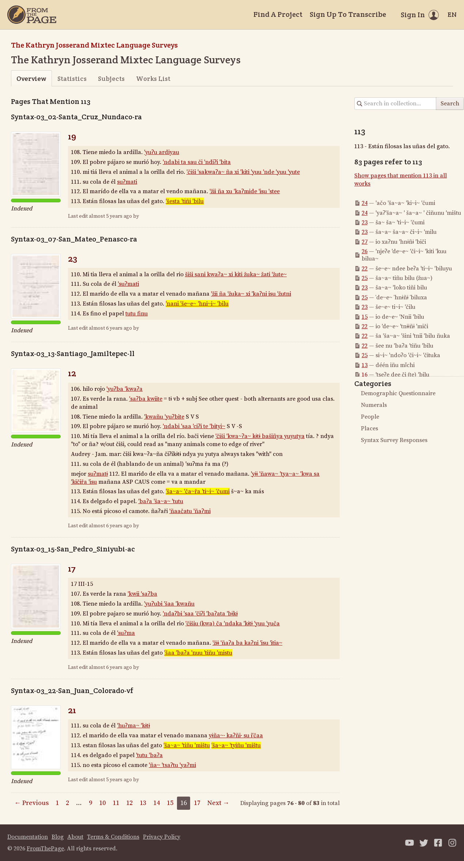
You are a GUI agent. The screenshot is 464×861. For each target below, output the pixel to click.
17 (72, 568)
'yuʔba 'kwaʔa (124, 389)
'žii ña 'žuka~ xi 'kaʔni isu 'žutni (251, 293)
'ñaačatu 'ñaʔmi (190, 511)
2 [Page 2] (67, 803)
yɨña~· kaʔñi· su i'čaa (236, 735)
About (75, 837)
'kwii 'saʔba (142, 594)
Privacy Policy (161, 837)
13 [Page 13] (143, 803)
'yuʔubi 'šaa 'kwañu (169, 603)
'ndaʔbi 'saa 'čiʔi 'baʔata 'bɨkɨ (200, 613)
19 (72, 136)
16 (364, 374)
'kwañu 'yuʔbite (164, 416)
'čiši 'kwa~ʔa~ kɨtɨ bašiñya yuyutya (260, 436)
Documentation (27, 837)
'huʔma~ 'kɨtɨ (133, 725)
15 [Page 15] (170, 803)
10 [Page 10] (102, 803)
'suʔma (126, 633)
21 (72, 710)
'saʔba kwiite (145, 399)
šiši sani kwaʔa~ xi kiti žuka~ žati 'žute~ (236, 274)
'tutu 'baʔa (149, 755)
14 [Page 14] (156, 803)
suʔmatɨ (98, 474)
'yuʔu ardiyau (161, 152)
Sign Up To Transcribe (348, 14)
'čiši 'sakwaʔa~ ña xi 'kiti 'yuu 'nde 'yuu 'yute (243, 172)
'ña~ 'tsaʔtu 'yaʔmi (172, 765)
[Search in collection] (395, 103)
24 (364, 203)
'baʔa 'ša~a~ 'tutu (160, 501)
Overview (31, 78)
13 (364, 365)
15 (364, 317)
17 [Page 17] (197, 803)
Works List (153, 78)
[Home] (31, 14)
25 (364, 278)
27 (364, 242)
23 (72, 258)
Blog (58, 837)
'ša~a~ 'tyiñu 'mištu (236, 745)
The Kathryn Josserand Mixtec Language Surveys (94, 45)
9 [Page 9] (90, 803)
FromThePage (45, 848)
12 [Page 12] (129, 803)
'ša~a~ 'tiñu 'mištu (186, 745)
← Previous (31, 803)
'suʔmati (128, 284)
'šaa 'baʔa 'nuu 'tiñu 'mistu (198, 652)
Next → (218, 803)
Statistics (72, 78)
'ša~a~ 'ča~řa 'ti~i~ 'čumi (198, 491)
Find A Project (277, 14)
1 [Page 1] (57, 803)
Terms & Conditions (113, 837)
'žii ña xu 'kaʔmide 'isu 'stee (245, 191)
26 (364, 251)
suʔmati (127, 182)
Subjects (111, 78)
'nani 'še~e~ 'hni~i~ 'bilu (197, 303)
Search (450, 103)
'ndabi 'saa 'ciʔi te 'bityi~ (194, 426)
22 (364, 268)
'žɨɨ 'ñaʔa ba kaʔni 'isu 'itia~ (247, 643)
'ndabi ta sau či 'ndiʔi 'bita (197, 162)
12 (72, 373)
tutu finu (136, 313)
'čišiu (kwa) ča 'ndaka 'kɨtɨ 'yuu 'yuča (232, 623)
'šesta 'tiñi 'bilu (185, 201)
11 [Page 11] (116, 803)
